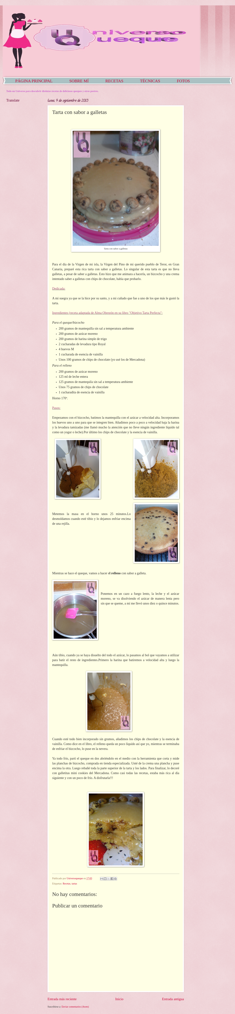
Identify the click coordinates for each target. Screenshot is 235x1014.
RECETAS (114, 81)
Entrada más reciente (62, 999)
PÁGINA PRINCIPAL (34, 81)
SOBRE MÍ (79, 81)
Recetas (66, 883)
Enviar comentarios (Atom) (75, 1006)
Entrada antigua (173, 999)
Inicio (119, 999)
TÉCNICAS (150, 81)
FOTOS (183, 81)
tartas (74, 883)
